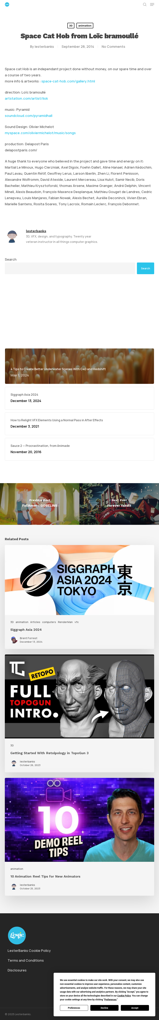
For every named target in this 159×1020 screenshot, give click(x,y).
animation (84, 25)
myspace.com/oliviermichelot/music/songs (40, 133)
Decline (104, 1008)
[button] (152, 4)
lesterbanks (44, 46)
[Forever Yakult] (119, 504)
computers (49, 622)
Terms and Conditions (26, 960)
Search (11, 259)
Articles (35, 622)
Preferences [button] (110, 999)
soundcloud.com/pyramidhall (28, 115)
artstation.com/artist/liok (26, 98)
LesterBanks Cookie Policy (29, 950)
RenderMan (65, 622)
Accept (134, 1008)
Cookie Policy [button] (124, 995)
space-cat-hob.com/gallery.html (68, 81)
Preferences (74, 1008)
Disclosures (17, 970)
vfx (77, 622)
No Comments (113, 46)
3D (71, 25)
